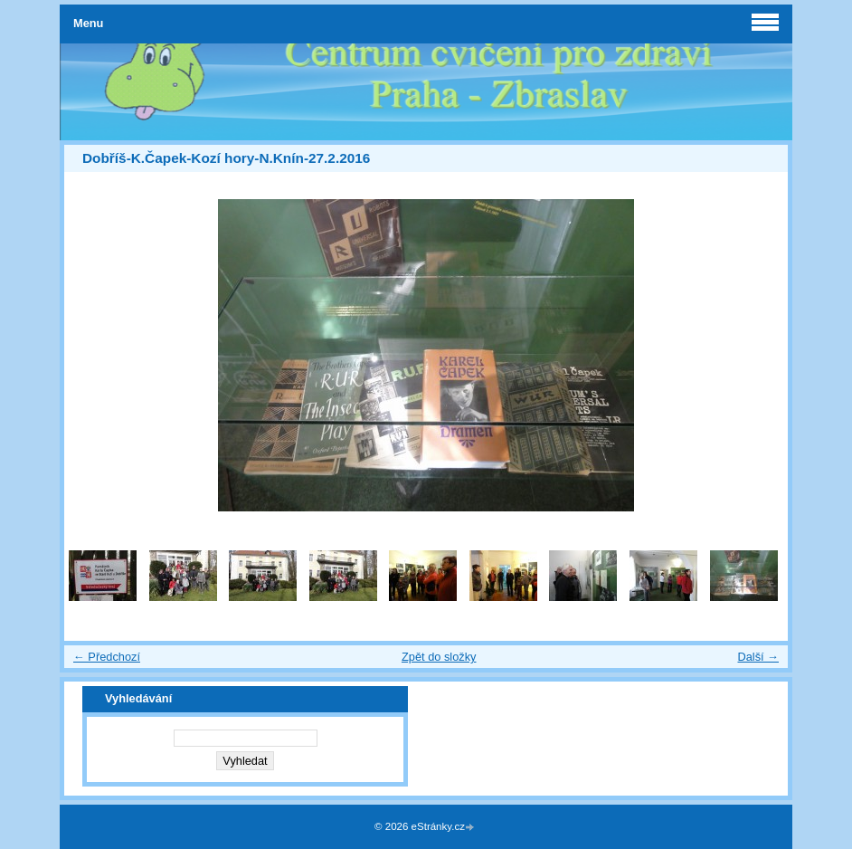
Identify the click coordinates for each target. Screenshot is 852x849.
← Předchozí (106, 656)
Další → (758, 656)
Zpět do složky (439, 656)
